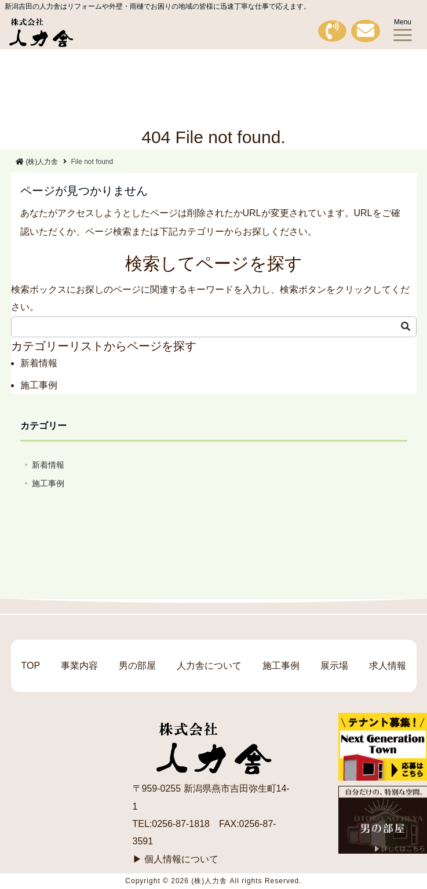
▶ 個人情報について (175, 859)
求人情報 (387, 666)
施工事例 (38, 385)
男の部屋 (137, 666)
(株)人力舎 (37, 162)
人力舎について (209, 666)
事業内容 (79, 666)
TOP (30, 666)
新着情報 (38, 363)
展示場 (334, 666)
